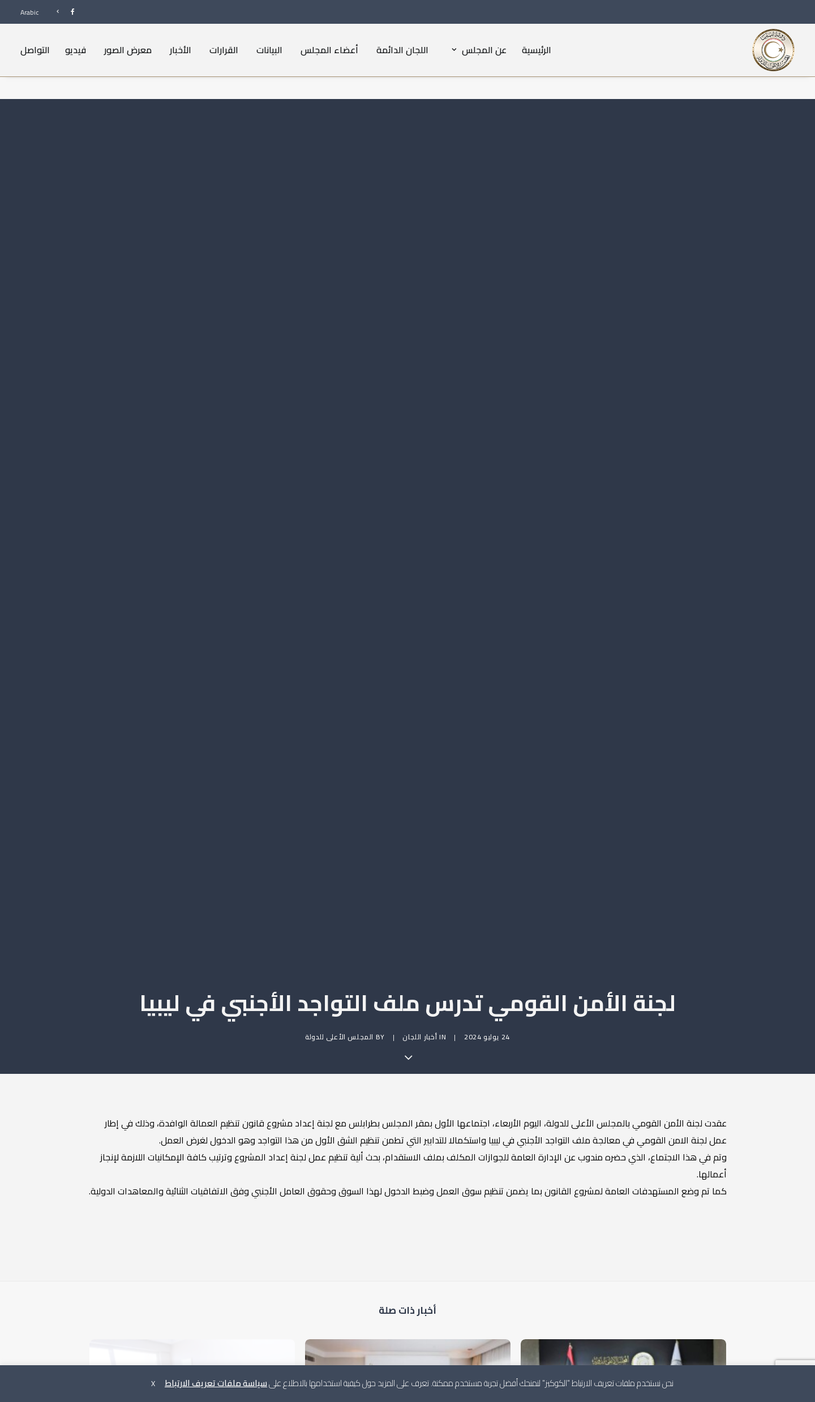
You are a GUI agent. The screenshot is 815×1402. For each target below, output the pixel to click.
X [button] (153, 1383)
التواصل (35, 49)
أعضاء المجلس (329, 49)
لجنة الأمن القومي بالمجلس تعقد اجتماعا (638, 1362)
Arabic (29, 12)
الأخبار (180, 49)
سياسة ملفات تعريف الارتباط (216, 1383)
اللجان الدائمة (402, 49)
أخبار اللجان (419, 940)
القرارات (223, 49)
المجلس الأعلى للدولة (339, 940)
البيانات (269, 49)
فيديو (75, 49)
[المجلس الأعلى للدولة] (773, 50)
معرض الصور (128, 49)
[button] (623, 1301)
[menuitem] (60, 11)
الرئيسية (536, 49)
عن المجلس (477, 49)
